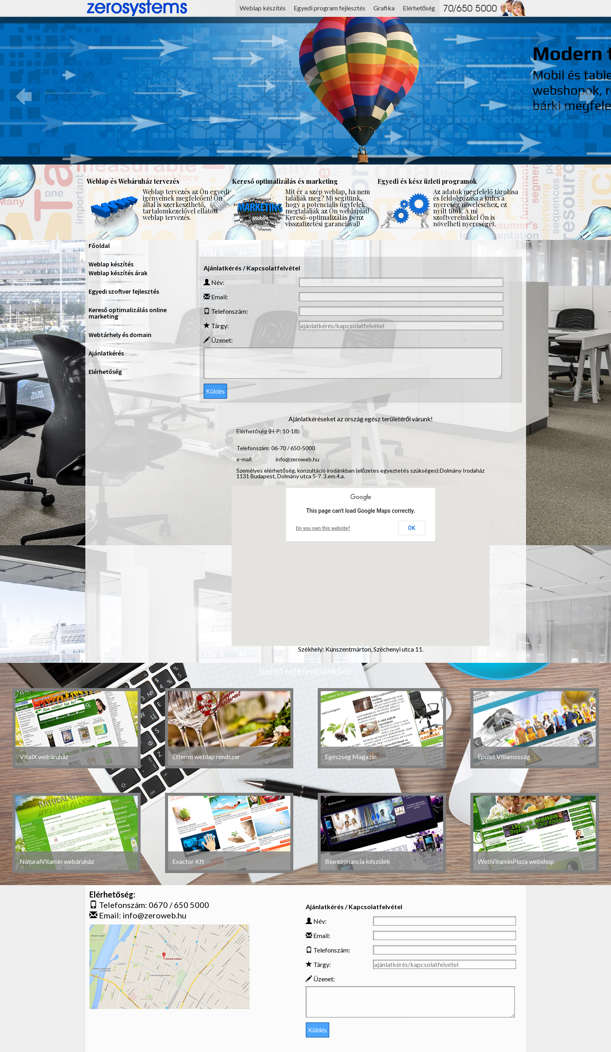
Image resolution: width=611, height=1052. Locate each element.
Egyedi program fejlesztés (329, 8)
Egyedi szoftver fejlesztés (124, 291)
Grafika (384, 8)
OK (411, 528)
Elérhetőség (419, 8)
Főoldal (99, 245)
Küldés (215, 391)
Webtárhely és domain (120, 334)
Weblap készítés (263, 8)
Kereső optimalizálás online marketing (128, 313)
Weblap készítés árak (118, 273)
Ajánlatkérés (106, 353)
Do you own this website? (323, 528)
